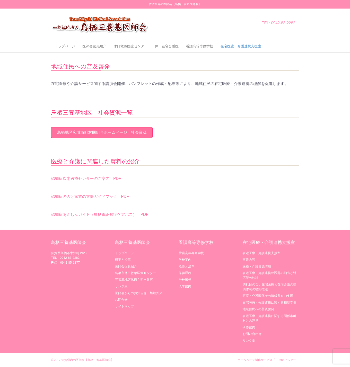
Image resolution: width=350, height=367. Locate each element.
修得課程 (185, 273)
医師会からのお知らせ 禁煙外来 (138, 293)
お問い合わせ (252, 334)
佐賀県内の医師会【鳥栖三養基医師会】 (87, 360)
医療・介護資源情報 (257, 266)
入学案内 (185, 286)
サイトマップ (124, 306)
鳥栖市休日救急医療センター (135, 273)
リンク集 (121, 286)
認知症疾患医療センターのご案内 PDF (86, 178)
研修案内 (249, 327)
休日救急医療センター (131, 46)
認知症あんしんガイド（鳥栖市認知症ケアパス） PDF (99, 214)
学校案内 (185, 259)
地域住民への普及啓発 (258, 309)
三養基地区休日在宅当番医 (134, 280)
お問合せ (121, 299)
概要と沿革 (123, 259)
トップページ (65, 46)
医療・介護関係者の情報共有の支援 (268, 296)
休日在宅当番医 (167, 46)
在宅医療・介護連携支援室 (240, 46)
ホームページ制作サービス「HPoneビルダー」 (268, 360)
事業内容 (249, 259)
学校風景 (185, 280)
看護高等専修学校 (199, 46)
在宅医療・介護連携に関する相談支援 (269, 302)
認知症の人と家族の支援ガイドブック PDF (90, 196)
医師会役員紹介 (94, 46)
